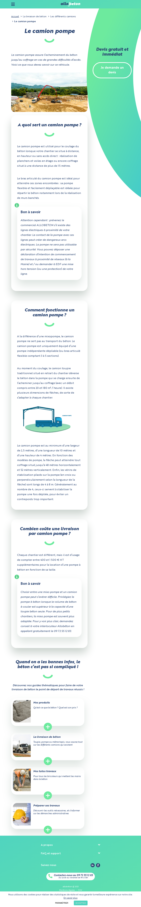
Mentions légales (67, 890)
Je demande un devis (112, 70)
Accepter (81, 903)
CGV (80, 890)
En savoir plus (71, 898)
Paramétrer (61, 903)
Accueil (15, 16)
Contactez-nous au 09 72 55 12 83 (73, 875)
